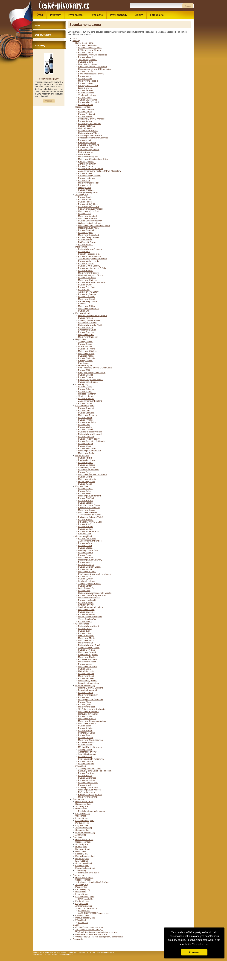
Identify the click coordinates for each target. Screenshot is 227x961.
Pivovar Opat (84, 424)
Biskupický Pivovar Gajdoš (90, 522)
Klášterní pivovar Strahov (89, 50)
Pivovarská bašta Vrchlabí (90, 432)
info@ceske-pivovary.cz (105, 952)
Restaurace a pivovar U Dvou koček (94, 69)
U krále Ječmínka (86, 635)
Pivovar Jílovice (85, 240)
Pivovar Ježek (84, 491)
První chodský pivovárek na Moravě (94, 574)
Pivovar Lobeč (84, 185)
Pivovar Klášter (85, 121)
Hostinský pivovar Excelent (90, 688)
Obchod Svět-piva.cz (87, 908)
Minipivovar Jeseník (87, 652)
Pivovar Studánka (86, 398)
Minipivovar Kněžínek (88, 218)
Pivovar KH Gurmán (87, 294)
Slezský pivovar (85, 749)
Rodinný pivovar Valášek (89, 790)
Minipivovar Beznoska (88, 81)
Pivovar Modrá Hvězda (88, 261)
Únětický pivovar (85, 128)
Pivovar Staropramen (87, 100)
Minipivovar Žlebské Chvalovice (92, 474)
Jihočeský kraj (81, 194)
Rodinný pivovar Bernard (89, 496)
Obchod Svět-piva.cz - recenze (89, 927)
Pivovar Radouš (85, 270)
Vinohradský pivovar (87, 95)
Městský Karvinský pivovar (90, 747)
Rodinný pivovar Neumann (90, 135)
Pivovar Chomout (86, 673)
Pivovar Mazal (84, 669)
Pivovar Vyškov (85, 543)
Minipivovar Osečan (87, 657)
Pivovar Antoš (84, 140)
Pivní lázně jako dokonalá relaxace (91, 934)
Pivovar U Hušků (85, 429)
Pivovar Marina (85, 78)
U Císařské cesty (86, 671)
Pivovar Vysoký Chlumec (89, 123)
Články (76, 925)
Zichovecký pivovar (87, 164)
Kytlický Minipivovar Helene (90, 379)
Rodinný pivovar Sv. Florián (90, 325)
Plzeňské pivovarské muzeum (91, 811)
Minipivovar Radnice (87, 280)
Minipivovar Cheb (86, 334)
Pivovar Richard (85, 552)
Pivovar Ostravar (85, 761)
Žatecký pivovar (85, 341)
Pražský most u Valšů (88, 85)
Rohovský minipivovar (88, 714)
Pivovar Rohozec (86, 389)
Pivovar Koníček (85, 692)
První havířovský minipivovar (91, 759)
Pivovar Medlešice (86, 465)
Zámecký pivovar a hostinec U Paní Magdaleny (99, 171)
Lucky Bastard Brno (87, 588)
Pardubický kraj (82, 455)
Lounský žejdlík (85, 365)
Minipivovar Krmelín (87, 718)
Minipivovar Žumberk (87, 216)
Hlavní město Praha (84, 43)
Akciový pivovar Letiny (88, 292)
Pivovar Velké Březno (88, 382)
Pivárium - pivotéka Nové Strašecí (93, 882)
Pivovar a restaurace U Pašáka (92, 268)
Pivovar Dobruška (86, 413)
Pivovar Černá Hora (87, 538)
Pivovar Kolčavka (86, 93)
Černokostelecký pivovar (89, 175)
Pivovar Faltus (84, 472)
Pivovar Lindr (84, 410)
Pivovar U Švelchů (86, 296)
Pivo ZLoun (83, 363)
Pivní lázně (78, 837)
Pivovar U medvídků (87, 45)
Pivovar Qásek (85, 704)
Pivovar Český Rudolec (88, 237)
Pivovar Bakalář (85, 116)
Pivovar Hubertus (86, 109)
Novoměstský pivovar (88, 64)
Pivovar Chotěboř (86, 498)
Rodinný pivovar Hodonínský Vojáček (95, 593)
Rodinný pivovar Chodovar (90, 249)
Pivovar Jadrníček (86, 678)
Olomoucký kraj (82, 624)
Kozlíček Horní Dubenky (89, 507)
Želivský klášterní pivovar (89, 515)
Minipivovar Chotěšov (88, 337)
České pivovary (64, 5)
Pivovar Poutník (85, 488)
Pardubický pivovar (87, 460)
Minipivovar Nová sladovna (90, 740)
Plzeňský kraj (81, 247)
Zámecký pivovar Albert (88, 683)
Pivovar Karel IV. (85, 327)
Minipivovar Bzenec (87, 571)
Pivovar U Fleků (85, 52)
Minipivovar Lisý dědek (88, 183)
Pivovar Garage (85, 730)
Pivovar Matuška (85, 147)
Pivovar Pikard (84, 702)
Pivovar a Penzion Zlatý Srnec (92, 282)
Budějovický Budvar (87, 242)
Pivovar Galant (85, 621)
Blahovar (82, 304)
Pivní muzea (78, 799)
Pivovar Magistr (85, 562)
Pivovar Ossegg (85, 377)
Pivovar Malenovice (87, 778)
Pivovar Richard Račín (88, 531)
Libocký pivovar (85, 88)
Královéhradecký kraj (84, 405)
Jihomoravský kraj (83, 536)
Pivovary (76, 40)
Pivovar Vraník (84, 785)
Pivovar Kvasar (85, 545)
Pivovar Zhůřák (85, 285)
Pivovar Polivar (85, 756)
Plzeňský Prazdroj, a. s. (89, 254)
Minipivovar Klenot (86, 299)
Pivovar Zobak (84, 726)
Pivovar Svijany (85, 387)
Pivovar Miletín (85, 427)
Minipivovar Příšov (86, 306)
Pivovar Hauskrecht (87, 600)
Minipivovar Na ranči (87, 512)
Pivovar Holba (84, 633)
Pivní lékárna (84, 910)
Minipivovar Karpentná (88, 711)
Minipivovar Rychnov (87, 415)
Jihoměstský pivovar (87, 59)
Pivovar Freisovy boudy (88, 439)
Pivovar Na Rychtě (86, 349)
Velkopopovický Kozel (88, 192)
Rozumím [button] (194, 952)
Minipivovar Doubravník (89, 598)
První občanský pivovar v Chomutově (95, 368)
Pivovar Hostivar (85, 83)
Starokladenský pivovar (88, 149)
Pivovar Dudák (85, 197)
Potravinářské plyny (49, 79)
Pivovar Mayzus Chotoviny (90, 221)
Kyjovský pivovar (85, 605)
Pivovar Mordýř (85, 477)
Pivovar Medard (85, 529)
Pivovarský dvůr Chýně (88, 145)
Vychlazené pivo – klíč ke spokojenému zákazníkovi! (99, 937)
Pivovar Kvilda (84, 213)
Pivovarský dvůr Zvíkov (88, 206)
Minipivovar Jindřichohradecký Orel (94, 225)
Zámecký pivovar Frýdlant (90, 401)
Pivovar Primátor (85, 420)
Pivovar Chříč (84, 311)
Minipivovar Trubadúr (87, 666)
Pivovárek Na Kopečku (88, 469)
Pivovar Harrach (85, 500)
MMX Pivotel (84, 154)
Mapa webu (37, 954)
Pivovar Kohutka (85, 728)
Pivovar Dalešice (85, 503)
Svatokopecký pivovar (88, 654)
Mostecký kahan (85, 346)
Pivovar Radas (85, 735)
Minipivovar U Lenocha (88, 308)
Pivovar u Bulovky (86, 57)
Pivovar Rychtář (85, 462)
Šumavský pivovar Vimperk (90, 209)
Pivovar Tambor (85, 417)
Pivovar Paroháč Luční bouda (91, 441)
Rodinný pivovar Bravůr (88, 626)
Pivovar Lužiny (85, 97)
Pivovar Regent (85, 202)
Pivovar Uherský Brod (88, 782)
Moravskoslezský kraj (85, 685)
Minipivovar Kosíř (86, 676)
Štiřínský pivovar (85, 152)
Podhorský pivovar (86, 733)
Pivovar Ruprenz (85, 519)
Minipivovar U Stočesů (88, 273)
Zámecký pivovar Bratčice (90, 541)
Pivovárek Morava (86, 742)
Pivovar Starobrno (86, 612)
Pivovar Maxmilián (86, 780)
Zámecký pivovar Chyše (89, 320)
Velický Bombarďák (87, 619)
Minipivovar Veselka (87, 479)
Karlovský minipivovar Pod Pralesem (94, 771)
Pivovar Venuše (85, 745)
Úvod (75, 38)
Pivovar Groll (84, 251)
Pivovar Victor (84, 76)
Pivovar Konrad (85, 391)
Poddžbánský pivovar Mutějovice (93, 138)
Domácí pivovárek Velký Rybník (92, 315)
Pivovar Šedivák (85, 90)
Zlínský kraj (80, 766)
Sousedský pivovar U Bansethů (92, 66)
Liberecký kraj (81, 384)
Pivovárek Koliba (85, 356)
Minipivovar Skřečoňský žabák (92, 721)
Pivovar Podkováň (86, 126)
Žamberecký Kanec (87, 467)
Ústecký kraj (81, 339)
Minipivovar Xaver (86, 609)
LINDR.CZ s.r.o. (85, 899)
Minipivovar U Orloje (87, 351)
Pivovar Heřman (85, 526)
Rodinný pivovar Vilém (88, 133)
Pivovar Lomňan (85, 716)
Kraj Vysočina (81, 486)
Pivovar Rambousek (87, 448)
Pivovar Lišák (84, 590)
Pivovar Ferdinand (86, 114)
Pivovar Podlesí (85, 173)
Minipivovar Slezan (86, 707)
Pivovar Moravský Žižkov (89, 567)
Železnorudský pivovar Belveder (92, 258)
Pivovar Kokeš (84, 524)
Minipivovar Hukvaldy (88, 695)
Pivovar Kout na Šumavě (89, 256)
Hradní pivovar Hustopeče (90, 616)
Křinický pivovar (85, 360)
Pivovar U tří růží (85, 71)
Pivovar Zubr (84, 631)
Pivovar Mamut (85, 569)
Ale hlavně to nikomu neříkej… (89, 929)
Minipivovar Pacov (86, 510)
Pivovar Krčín (84, 180)
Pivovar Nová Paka (87, 422)
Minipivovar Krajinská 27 (89, 235)
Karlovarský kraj (82, 313)
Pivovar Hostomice (86, 178)
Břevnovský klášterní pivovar (91, 74)
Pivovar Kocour (85, 344)
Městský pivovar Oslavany (90, 560)
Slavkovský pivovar (87, 581)
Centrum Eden (84, 534)
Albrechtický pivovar (87, 752)
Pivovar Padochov (86, 614)
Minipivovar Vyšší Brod (88, 211)
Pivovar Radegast (86, 763)
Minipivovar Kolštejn (87, 662)
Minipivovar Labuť (86, 353)
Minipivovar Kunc (86, 557)
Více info (48, 101)
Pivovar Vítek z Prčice (88, 130)
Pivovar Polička (85, 458)
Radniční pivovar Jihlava (89, 505)
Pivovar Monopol (85, 375)
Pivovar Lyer (84, 289)
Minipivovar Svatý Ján (88, 157)
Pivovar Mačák (85, 664)
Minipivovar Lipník (86, 640)
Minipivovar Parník (86, 643)
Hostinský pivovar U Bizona (90, 275)
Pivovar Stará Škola (87, 277)
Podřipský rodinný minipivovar (91, 372)
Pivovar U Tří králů (86, 650)
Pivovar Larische (85, 737)
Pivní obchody (79, 875)
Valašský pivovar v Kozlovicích (92, 709)
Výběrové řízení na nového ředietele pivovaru (96, 932)
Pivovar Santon (85, 586)
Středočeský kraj (82, 107)
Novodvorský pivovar (87, 680)
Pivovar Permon (85, 318)
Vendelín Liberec (85, 396)
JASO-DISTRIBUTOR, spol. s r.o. (93, 913)
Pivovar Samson (85, 244)
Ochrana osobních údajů (53, 954)
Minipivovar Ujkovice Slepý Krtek (93, 159)
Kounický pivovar (86, 161)
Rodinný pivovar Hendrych (90, 434)
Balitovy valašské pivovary (90, 794)
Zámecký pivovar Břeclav (89, 583)
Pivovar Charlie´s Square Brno (92, 595)
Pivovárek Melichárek (88, 659)
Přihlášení (68, 954)
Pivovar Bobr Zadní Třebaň (90, 168)
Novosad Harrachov (87, 394)
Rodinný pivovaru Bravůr (89, 645)
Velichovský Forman (87, 322)
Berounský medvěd (87, 142)
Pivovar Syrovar (85, 579)
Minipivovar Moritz (86, 638)
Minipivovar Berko (86, 453)
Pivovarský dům (85, 62)
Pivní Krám (83, 922)
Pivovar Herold (85, 111)
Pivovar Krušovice (86, 190)
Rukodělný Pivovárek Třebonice (92, 55)
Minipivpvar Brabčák (87, 723)
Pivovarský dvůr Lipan (88, 204)
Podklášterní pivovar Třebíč (90, 517)
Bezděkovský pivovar (87, 301)
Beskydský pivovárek (87, 690)
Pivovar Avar (84, 697)
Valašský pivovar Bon (88, 787)
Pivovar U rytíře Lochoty (89, 266)
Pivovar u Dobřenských (88, 102)
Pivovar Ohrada (85, 548)
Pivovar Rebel (84, 493)
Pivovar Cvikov (85, 403)
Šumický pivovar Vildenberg (90, 607)
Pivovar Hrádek (85, 775)
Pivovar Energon (85, 166)
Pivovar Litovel (85, 628)
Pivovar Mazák (85, 576)
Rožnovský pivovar (86, 792)
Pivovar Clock (84, 446)
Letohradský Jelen (86, 481)
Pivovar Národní (85, 104)
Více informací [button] (200, 944)
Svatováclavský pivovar (88, 647)
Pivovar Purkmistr (86, 263)
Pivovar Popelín (85, 232)
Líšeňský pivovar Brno (88, 550)
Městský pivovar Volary (88, 228)
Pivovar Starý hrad (86, 332)
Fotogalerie (78, 939)
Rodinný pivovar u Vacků (89, 451)
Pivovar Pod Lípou (86, 287)
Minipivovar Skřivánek (88, 797)
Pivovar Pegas (84, 555)
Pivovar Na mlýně (86, 564)
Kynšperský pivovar (87, 330)
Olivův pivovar (84, 187)
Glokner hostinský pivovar (90, 223)
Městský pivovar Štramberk (90, 699)
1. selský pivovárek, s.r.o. (89, 768)
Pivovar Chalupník (86, 358)
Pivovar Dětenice (86, 436)
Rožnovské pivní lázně (88, 873)
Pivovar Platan (84, 199)
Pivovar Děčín (84, 370)
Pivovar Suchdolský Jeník (90, 47)
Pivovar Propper (85, 443)
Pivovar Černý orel (86, 773)
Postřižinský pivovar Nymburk (91, 119)
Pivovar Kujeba (85, 484)
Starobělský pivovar (87, 754)
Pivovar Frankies (85, 602)
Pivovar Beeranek (86, 230)
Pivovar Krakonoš (86, 408)
